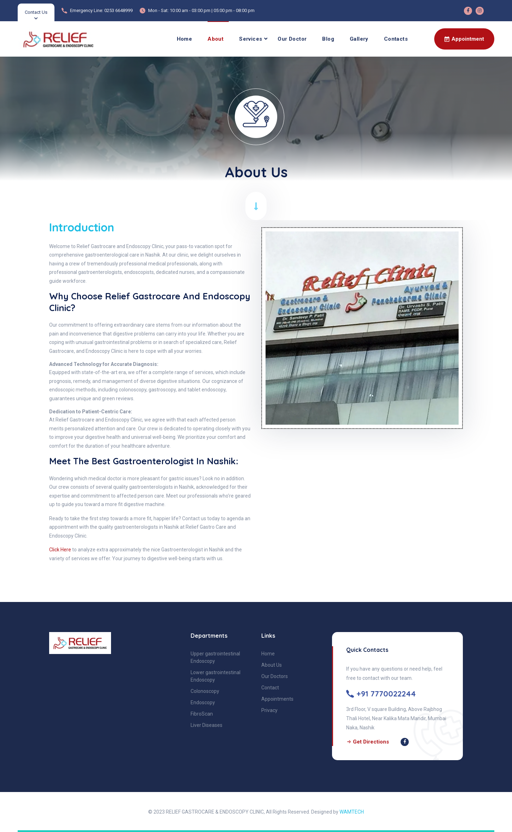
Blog (328, 39)
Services (250, 39)
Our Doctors (274, 676)
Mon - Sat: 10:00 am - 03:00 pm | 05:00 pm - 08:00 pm (201, 10)
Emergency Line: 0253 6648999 (101, 10)
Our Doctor (292, 39)
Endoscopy (203, 702)
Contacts (396, 39)
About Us (271, 665)
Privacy (269, 710)
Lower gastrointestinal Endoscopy (215, 676)
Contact (270, 687)
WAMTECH (351, 812)
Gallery (359, 39)
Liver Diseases (206, 725)
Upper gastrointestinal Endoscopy (215, 657)
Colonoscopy (205, 691)
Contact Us (36, 12)
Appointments (277, 699)
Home (184, 39)
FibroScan (202, 714)
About (215, 39)
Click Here (60, 549)
